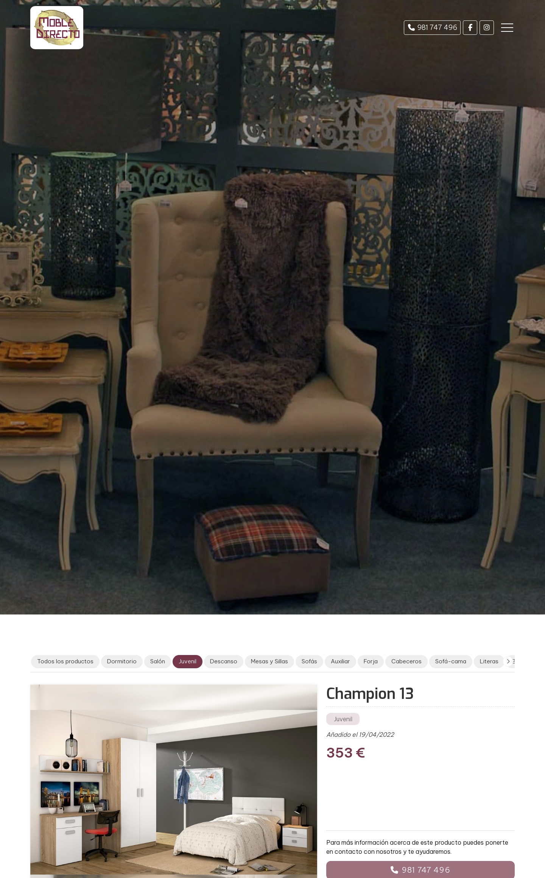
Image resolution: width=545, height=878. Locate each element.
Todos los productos (65, 661)
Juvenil (343, 719)
